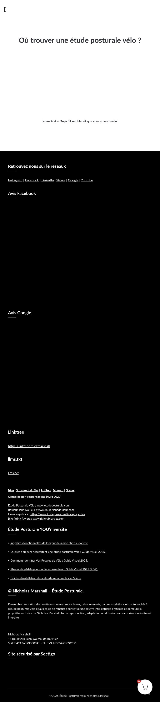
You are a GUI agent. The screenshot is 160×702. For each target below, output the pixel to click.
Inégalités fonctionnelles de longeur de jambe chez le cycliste (49, 543)
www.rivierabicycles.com (48, 518)
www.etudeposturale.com (53, 505)
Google (73, 180)
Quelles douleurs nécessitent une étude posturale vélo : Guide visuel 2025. (58, 551)
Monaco (58, 490)
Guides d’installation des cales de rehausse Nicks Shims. (45, 578)
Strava (60, 180)
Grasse (70, 490)
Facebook (32, 180)
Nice (11, 490)
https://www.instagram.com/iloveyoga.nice (57, 514)
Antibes (46, 490)
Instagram (15, 180)
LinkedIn (47, 180)
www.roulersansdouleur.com (56, 509)
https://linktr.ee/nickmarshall (29, 446)
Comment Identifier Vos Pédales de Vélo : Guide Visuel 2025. (49, 560)
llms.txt (13, 473)
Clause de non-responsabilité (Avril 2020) (34, 496)
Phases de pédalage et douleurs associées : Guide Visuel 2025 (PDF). (54, 569)
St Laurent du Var (27, 490)
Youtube (87, 180)
